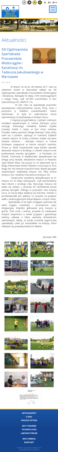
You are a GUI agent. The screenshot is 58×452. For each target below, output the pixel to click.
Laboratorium (29, 433)
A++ (54, 2)
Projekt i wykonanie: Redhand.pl (29, 448)
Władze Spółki (29, 420)
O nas (29, 416)
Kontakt (29, 442)
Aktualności (29, 413)
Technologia (29, 429)
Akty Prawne (29, 425)
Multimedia (29, 438)
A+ (49, 2)
